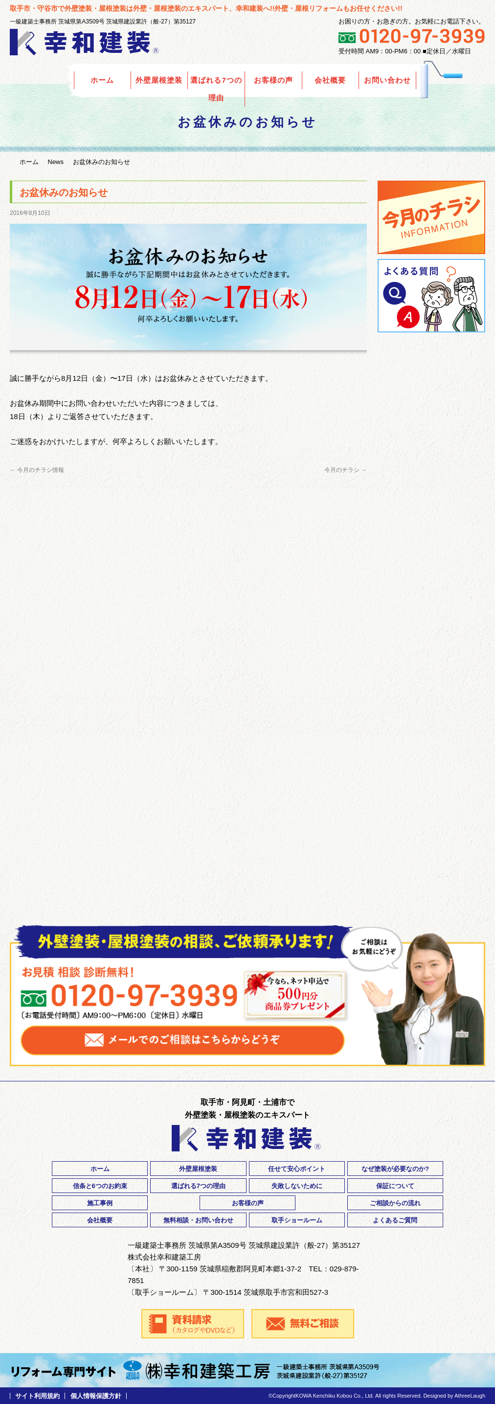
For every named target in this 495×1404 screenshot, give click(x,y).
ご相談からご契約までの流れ (431, 489)
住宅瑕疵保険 (431, 658)
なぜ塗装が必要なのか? (395, 1168)
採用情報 (431, 771)
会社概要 (330, 80)
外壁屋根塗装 (158, 80)
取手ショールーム (296, 1220)
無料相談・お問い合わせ (198, 1220)
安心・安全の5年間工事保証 (431, 551)
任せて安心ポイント (296, 1168)
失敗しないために (296, 1186)
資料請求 (431, 828)
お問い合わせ (387, 80)
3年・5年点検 (431, 609)
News (56, 161)
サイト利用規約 (37, 1396)
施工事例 (99, 1203)
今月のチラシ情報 (37, 470)
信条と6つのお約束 (100, 1186)
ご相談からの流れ (395, 1203)
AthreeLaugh (469, 1396)
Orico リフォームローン (431, 396)
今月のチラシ (345, 470)
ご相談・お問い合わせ (431, 888)
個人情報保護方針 (95, 1396)
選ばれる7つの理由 (216, 89)
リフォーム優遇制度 (431, 711)
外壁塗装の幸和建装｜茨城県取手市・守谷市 (85, 42)
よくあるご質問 (431, 295)
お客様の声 (273, 80)
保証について (395, 1186)
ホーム (102, 80)
